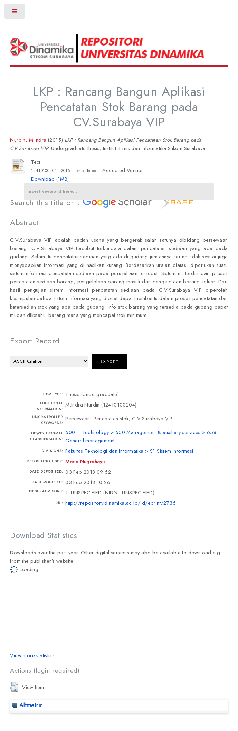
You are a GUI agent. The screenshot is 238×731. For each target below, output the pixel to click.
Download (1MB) (50, 178)
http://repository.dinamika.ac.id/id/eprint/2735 (120, 503)
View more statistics (32, 655)
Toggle (15, 13)
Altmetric (27, 705)
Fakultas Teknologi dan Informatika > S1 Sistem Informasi (129, 450)
